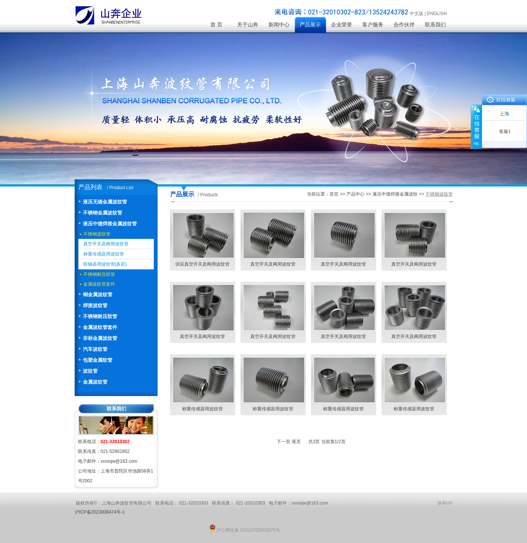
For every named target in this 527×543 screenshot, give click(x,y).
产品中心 (355, 194)
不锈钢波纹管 (96, 234)
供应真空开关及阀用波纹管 (202, 264)
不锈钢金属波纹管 (102, 213)
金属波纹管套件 (99, 284)
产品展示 (310, 25)
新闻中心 (279, 25)
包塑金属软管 (97, 360)
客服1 (505, 131)
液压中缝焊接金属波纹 (395, 194)
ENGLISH (437, 13)
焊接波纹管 (95, 305)
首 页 (216, 25)
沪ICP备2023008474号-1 (100, 512)
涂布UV (445, 503)
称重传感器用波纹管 (103, 254)
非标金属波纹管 (100, 338)
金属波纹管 (95, 382)
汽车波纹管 (95, 349)
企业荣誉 (341, 25)
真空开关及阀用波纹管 (106, 243)
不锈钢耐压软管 (99, 274)
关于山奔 (247, 25)
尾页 (296, 441)
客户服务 (372, 25)
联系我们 (435, 25)
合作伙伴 (404, 25)
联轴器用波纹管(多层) (105, 264)
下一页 (283, 441)
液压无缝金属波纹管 (105, 202)
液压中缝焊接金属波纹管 (110, 223)
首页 (334, 194)
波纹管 (90, 371)
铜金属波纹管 (97, 294)
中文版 (416, 13)
